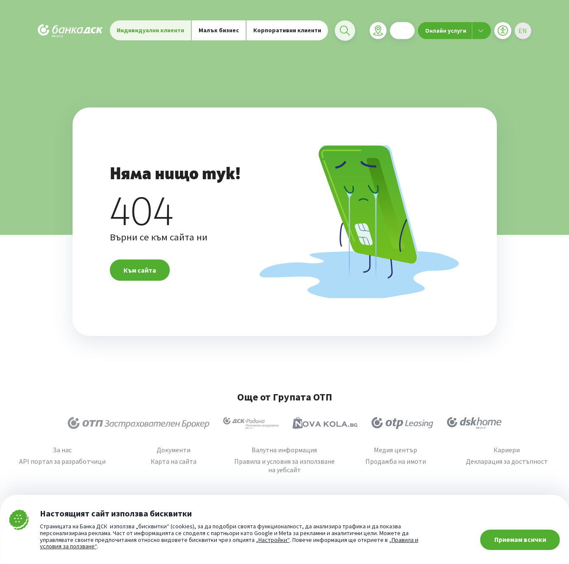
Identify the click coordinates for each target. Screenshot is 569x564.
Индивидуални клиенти (150, 34)
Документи (174, 450)
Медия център (395, 450)
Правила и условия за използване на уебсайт (284, 465)
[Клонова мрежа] (377, 34)
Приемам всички (520, 539)
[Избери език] (522, 34)
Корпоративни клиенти (287, 34)
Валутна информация (284, 450)
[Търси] (345, 34)
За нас (62, 450)
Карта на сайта (173, 461)
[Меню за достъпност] (502, 34)
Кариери (506, 450)
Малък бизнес (219, 34)
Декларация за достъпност (507, 461)
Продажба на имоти (395, 461)
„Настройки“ (273, 540)
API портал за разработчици (62, 461)
